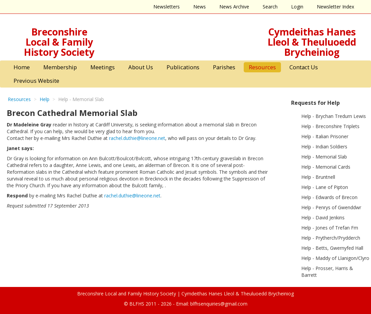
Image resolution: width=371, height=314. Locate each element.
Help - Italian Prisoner (324, 136)
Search (270, 6)
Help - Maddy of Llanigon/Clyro (335, 258)
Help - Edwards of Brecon (329, 197)
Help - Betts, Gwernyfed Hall (332, 248)
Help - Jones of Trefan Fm (329, 227)
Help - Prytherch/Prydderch (330, 238)
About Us (140, 67)
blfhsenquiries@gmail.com (218, 303)
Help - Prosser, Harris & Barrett (327, 271)
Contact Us (303, 67)
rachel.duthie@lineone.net (137, 138)
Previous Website (36, 80)
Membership (60, 67)
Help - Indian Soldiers (324, 146)
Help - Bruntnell (318, 177)
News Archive (234, 6)
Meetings (102, 67)
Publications (183, 67)
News (199, 6)
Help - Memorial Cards (325, 167)
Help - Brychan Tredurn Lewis (333, 116)
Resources (262, 67)
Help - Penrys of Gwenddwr (331, 207)
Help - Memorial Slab (324, 156)
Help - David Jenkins (323, 217)
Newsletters (166, 6)
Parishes (224, 67)
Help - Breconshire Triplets (330, 126)
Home (22, 67)
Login (297, 6)
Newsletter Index (335, 6)
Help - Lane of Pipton (324, 187)
